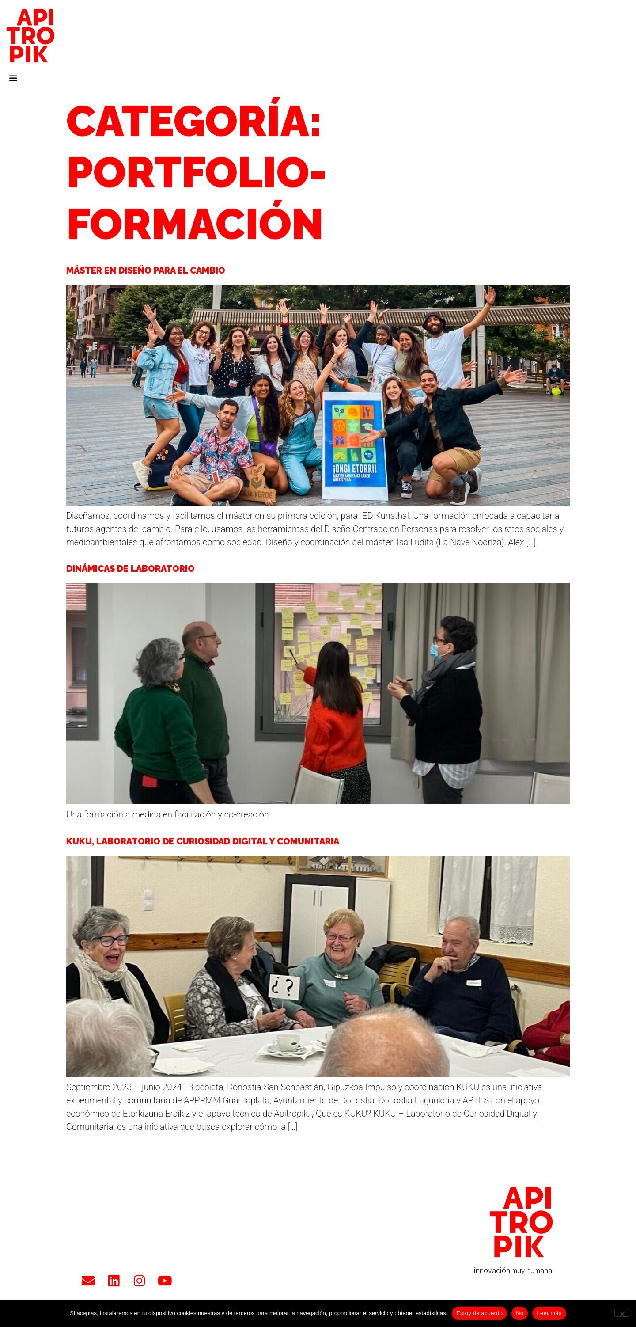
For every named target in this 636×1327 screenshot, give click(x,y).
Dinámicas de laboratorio (130, 568)
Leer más (549, 1313)
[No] (621, 1313)
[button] (13, 77)
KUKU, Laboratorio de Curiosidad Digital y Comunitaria (202, 841)
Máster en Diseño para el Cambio (145, 270)
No (519, 1313)
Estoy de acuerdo (479, 1313)
